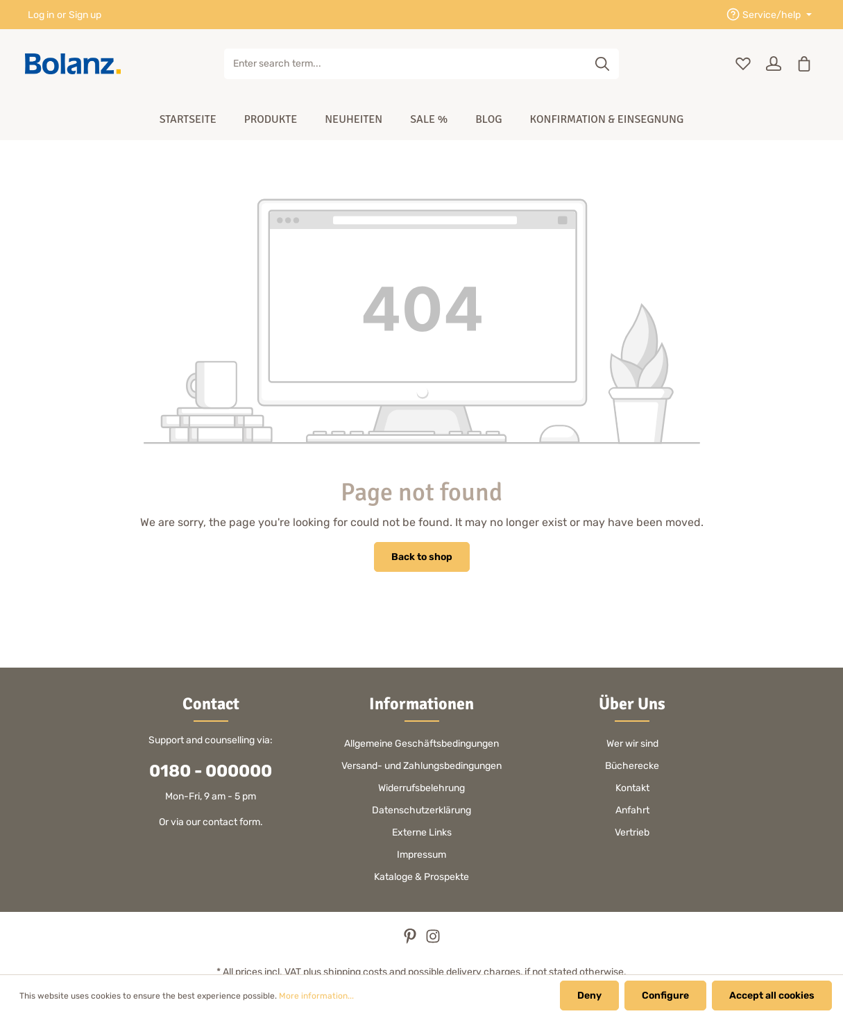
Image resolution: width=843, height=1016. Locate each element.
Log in (41, 15)
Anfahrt (632, 810)
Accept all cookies (772, 995)
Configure (665, 995)
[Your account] (773, 64)
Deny (589, 995)
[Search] (602, 64)
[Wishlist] (743, 64)
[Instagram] (433, 941)
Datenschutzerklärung (421, 810)
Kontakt (632, 788)
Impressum (421, 855)
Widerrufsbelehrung (421, 788)
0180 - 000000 (210, 771)
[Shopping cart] (804, 64)
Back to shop (421, 557)
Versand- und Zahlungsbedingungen (421, 766)
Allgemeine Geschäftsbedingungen (421, 744)
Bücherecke (632, 766)
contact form (231, 822)
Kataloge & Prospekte (421, 877)
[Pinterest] (411, 941)
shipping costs (355, 972)
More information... (316, 996)
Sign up (85, 15)
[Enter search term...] (406, 64)
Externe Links (422, 832)
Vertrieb (632, 832)
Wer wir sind (632, 744)
